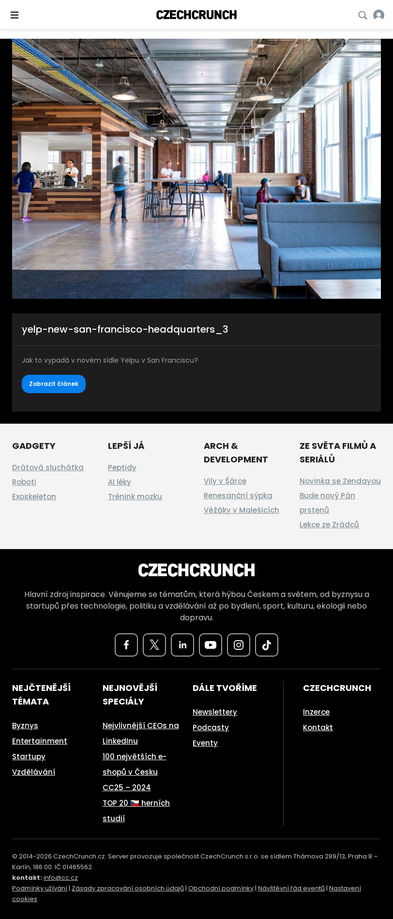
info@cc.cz (61, 877)
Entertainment (39, 741)
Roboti (24, 482)
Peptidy (122, 467)
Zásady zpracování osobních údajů (128, 888)
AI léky (119, 482)
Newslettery (215, 712)
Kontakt (318, 727)
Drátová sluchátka (48, 467)
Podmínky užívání (39, 888)
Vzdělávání (33, 772)
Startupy (28, 756)
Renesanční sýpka (238, 495)
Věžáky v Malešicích (241, 510)
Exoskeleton (34, 496)
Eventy (205, 743)
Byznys (25, 725)
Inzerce (316, 712)
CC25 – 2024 (127, 787)
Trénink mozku (135, 496)
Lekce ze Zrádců (329, 525)
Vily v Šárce (225, 481)
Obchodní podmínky (221, 888)
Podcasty (211, 727)
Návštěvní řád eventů (291, 888)
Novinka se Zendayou (340, 481)
